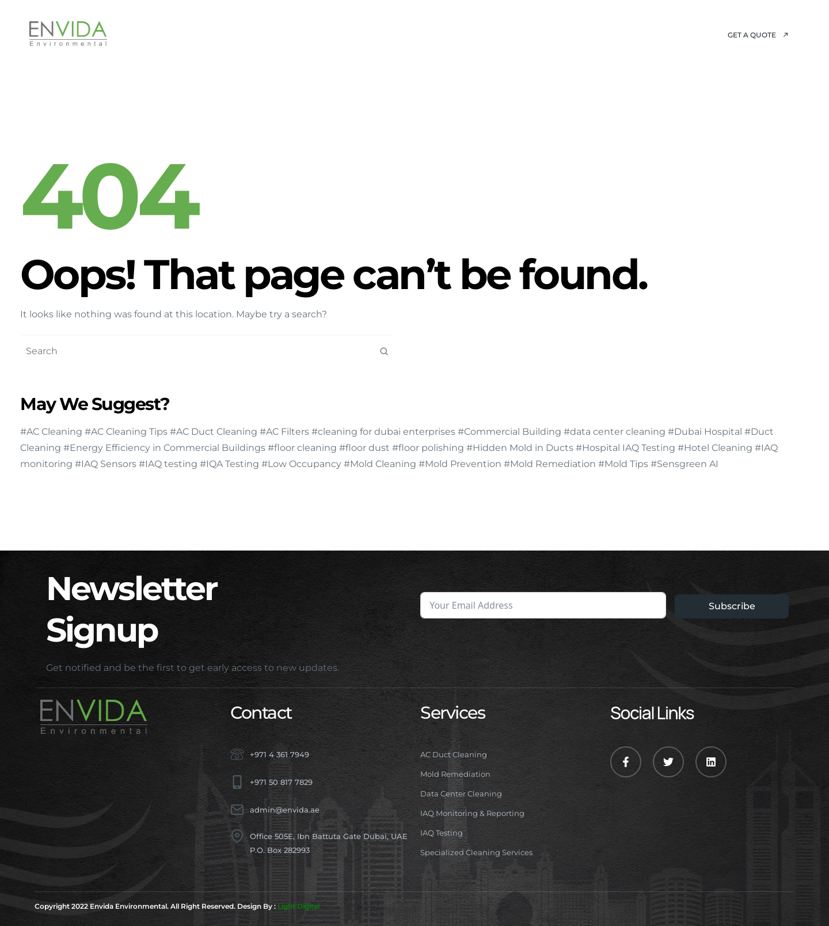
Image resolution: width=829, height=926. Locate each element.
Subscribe (732, 606)
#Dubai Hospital (705, 431)
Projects (389, 34)
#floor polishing (428, 447)
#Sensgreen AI (684, 463)
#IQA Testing (229, 463)
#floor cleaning (302, 447)
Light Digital (298, 906)
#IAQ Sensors (105, 463)
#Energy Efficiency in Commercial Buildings (164, 447)
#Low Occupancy (301, 463)
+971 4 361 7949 (279, 754)
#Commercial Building (509, 431)
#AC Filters (284, 431)
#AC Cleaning (51, 431)
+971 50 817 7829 (281, 782)
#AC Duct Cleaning (213, 431)
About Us (245, 34)
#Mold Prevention (460, 463)
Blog (448, 34)
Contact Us (514, 34)
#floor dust (364, 447)
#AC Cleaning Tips (126, 431)
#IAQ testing (168, 463)
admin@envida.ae (285, 809)
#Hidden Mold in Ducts (519, 447)
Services (314, 34)
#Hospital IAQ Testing (625, 447)
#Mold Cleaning (380, 463)
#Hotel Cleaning (715, 447)
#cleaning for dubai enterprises (383, 431)
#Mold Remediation (550, 463)
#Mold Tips (623, 463)
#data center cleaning (615, 431)
